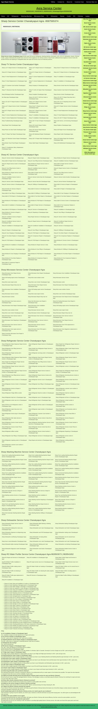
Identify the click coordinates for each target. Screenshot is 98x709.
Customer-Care (79, 2)
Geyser (62, 16)
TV (47, 16)
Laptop (87, 16)
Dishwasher (54, 16)
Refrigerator (15, 16)
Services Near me (91, 2)
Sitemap (5, 705)
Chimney (80, 16)
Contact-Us (61, 2)
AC (8, 16)
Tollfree (53, 2)
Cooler (69, 16)
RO (74, 16)
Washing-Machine (26, 16)
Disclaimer (10, 705)
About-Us (69, 2)
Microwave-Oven (39, 16)
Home (3, 16)
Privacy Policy (17, 705)
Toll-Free (23, 705)
